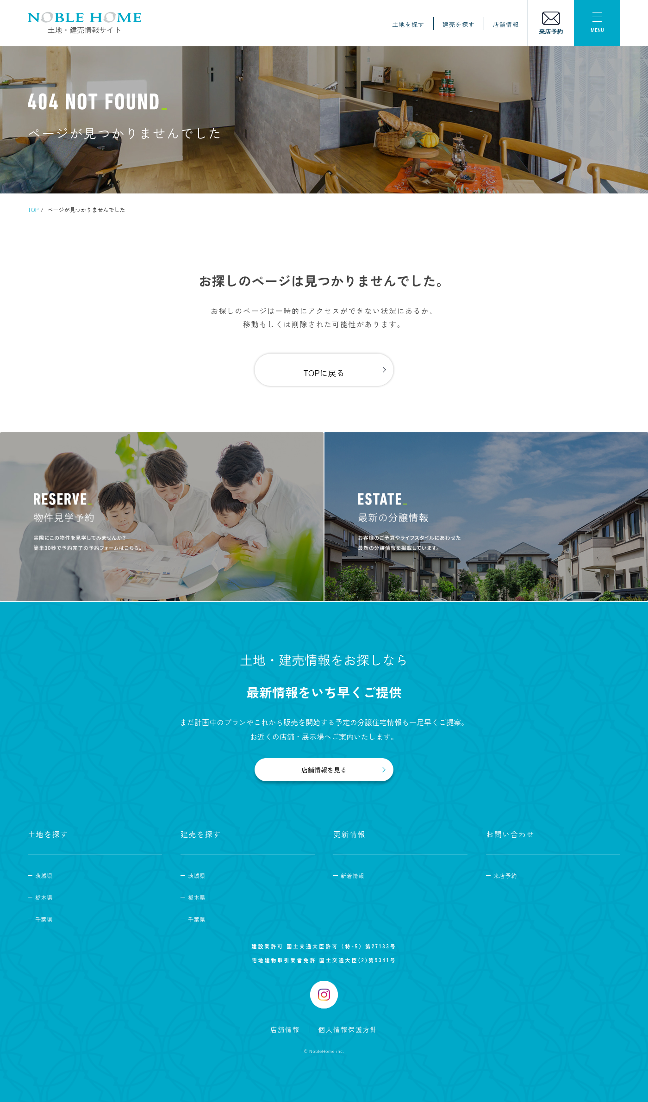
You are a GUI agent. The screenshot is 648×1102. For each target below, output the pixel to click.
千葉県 (44, 919)
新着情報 (352, 875)
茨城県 (44, 875)
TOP (33, 209)
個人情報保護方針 (348, 1029)
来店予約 (505, 875)
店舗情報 (506, 24)
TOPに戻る (323, 373)
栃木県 (44, 897)
